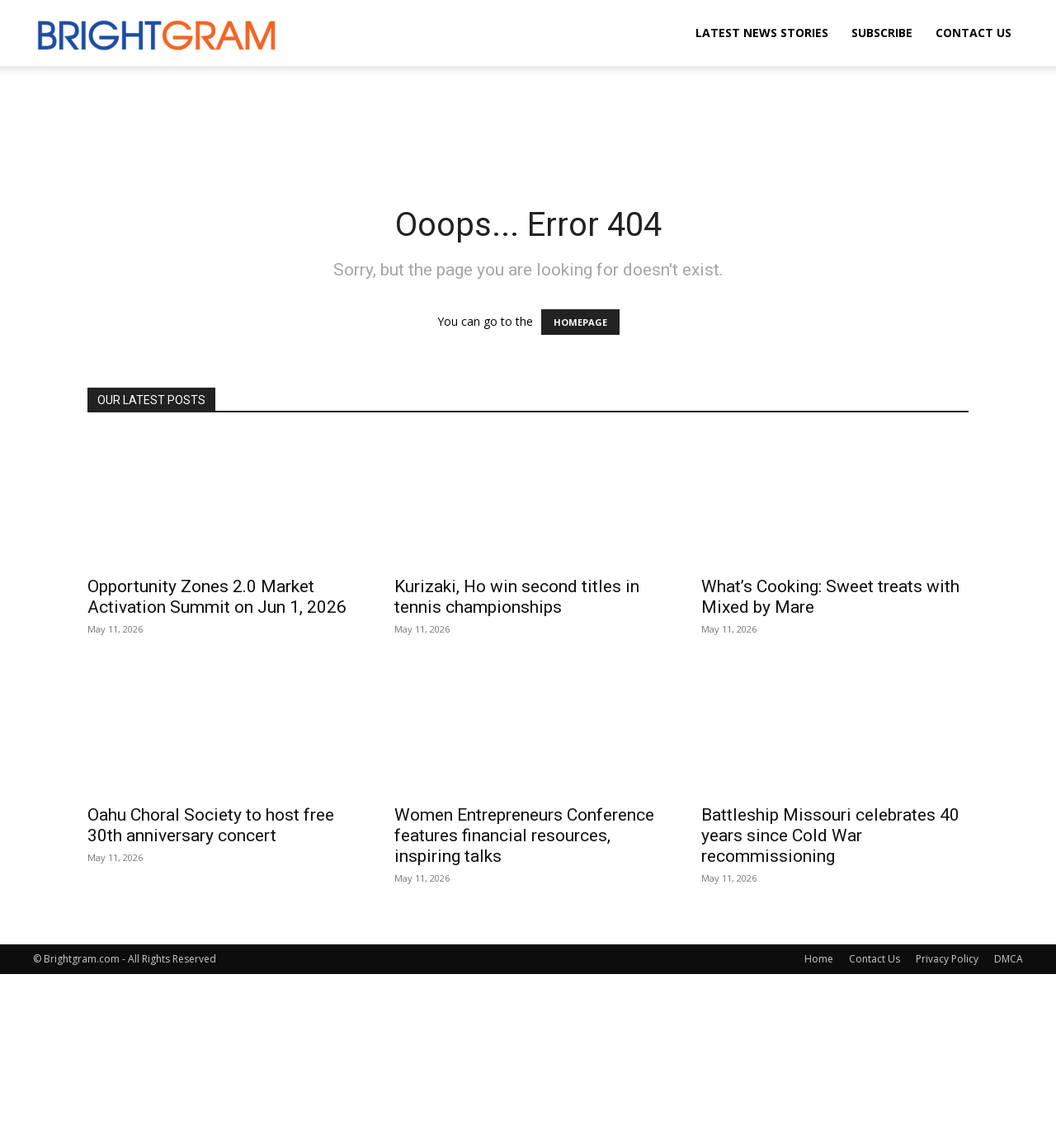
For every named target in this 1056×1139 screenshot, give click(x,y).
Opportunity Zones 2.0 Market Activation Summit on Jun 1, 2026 (216, 597)
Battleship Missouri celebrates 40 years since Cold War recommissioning (830, 835)
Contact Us (973, 32)
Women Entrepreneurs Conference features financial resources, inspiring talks (524, 835)
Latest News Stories (761, 32)
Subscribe (881, 32)
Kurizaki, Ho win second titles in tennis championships (516, 597)
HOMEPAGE (580, 322)
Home (818, 959)
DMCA (1008, 959)
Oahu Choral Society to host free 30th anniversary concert (210, 825)
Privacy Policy (947, 959)
